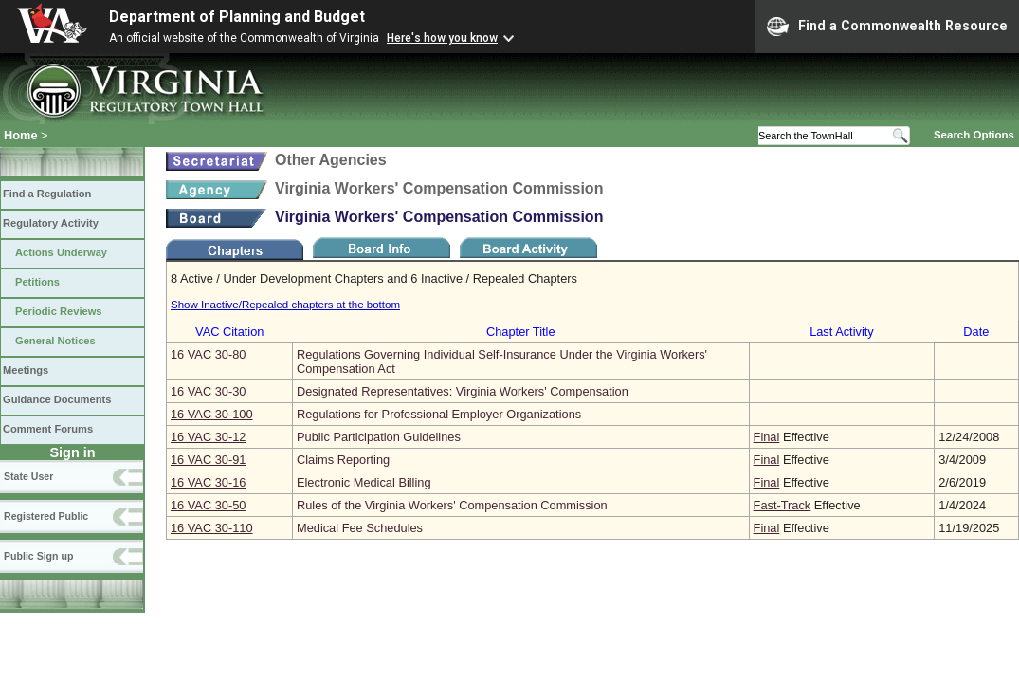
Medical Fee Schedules (360, 528)
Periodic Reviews (58, 311)
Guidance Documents (57, 399)
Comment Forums (48, 428)
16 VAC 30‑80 (208, 354)
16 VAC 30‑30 (208, 391)
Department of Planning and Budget (237, 17)
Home (21, 135)
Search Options (974, 134)
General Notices (55, 340)
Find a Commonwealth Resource (887, 26)
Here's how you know (442, 38)
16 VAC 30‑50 (208, 505)
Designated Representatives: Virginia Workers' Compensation (462, 391)
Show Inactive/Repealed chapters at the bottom (285, 304)
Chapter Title (520, 331)
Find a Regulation (47, 193)
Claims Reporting (343, 459)
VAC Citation (229, 331)
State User (28, 476)
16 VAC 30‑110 (212, 528)
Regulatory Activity (51, 223)
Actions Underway (61, 252)
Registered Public (46, 516)
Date (976, 331)
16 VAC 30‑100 (212, 414)
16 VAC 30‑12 (208, 437)
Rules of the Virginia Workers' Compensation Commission (452, 505)
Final (767, 437)
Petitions (37, 281)
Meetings (25, 370)
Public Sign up (38, 556)
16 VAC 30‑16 (208, 482)
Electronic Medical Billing (364, 482)
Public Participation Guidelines (379, 437)
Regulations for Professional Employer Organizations (439, 414)
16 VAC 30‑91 (208, 459)
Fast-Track (782, 505)
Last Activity (842, 331)
